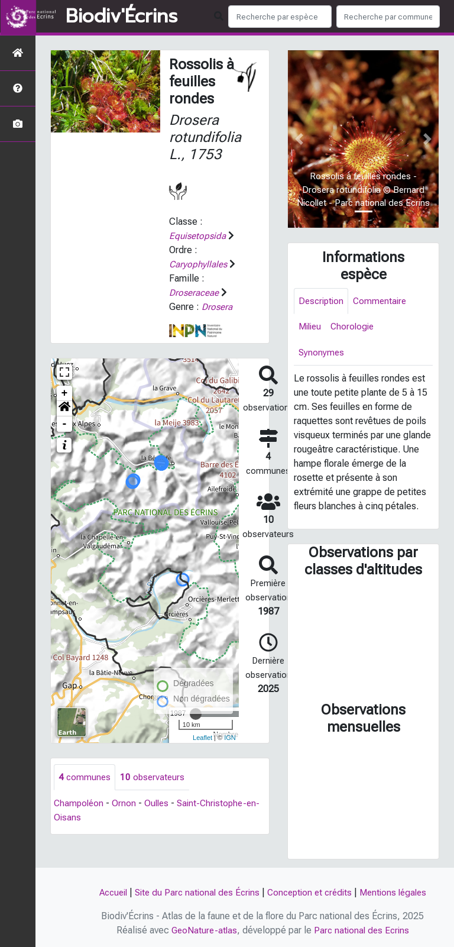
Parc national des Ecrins (362, 930)
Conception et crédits (311, 892)
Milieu (311, 328)
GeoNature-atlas (202, 930)
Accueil (105, 892)
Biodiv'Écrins (121, 16)
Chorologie (356, 328)
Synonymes (322, 354)
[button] (64, 408)
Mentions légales (399, 892)
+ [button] (64, 393)
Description (322, 301)
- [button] (64, 424)
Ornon (126, 804)
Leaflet (202, 737)
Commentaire (383, 301)
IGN (230, 737)
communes (85, 777)
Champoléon (80, 804)
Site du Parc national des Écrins (194, 892)
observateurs (154, 777)
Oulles (160, 804)
